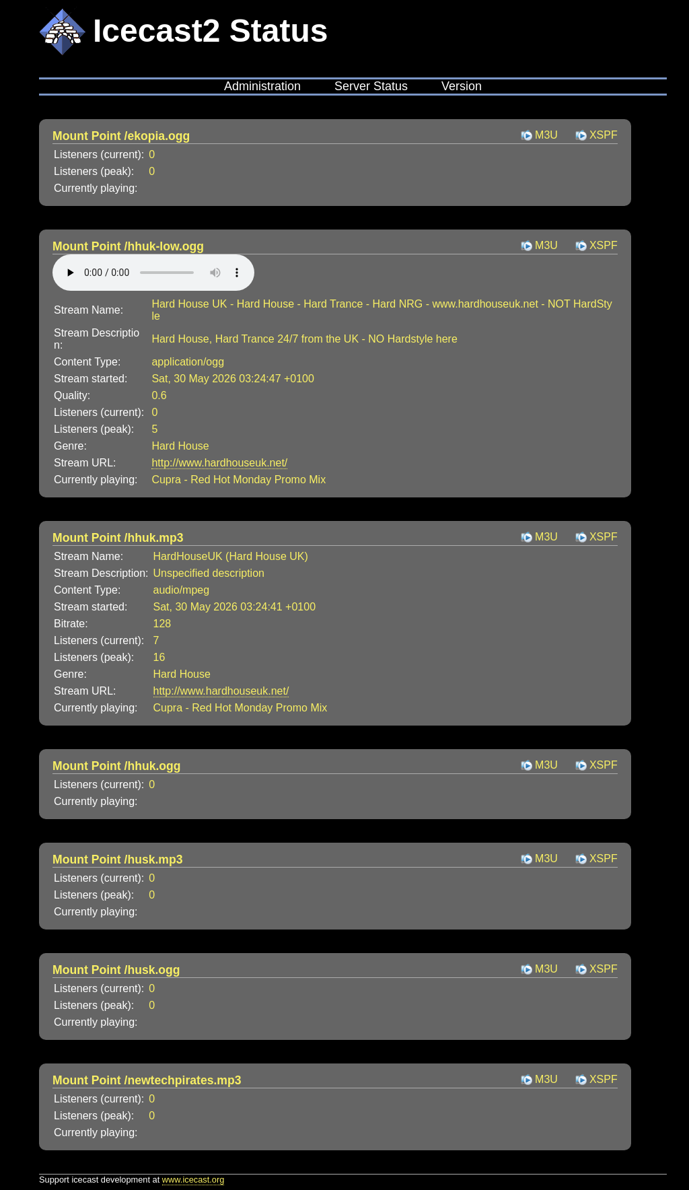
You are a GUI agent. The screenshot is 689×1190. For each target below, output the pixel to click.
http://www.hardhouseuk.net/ (219, 462)
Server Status (371, 86)
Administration (262, 86)
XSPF (603, 135)
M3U (546, 135)
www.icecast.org (193, 1180)
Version (461, 86)
